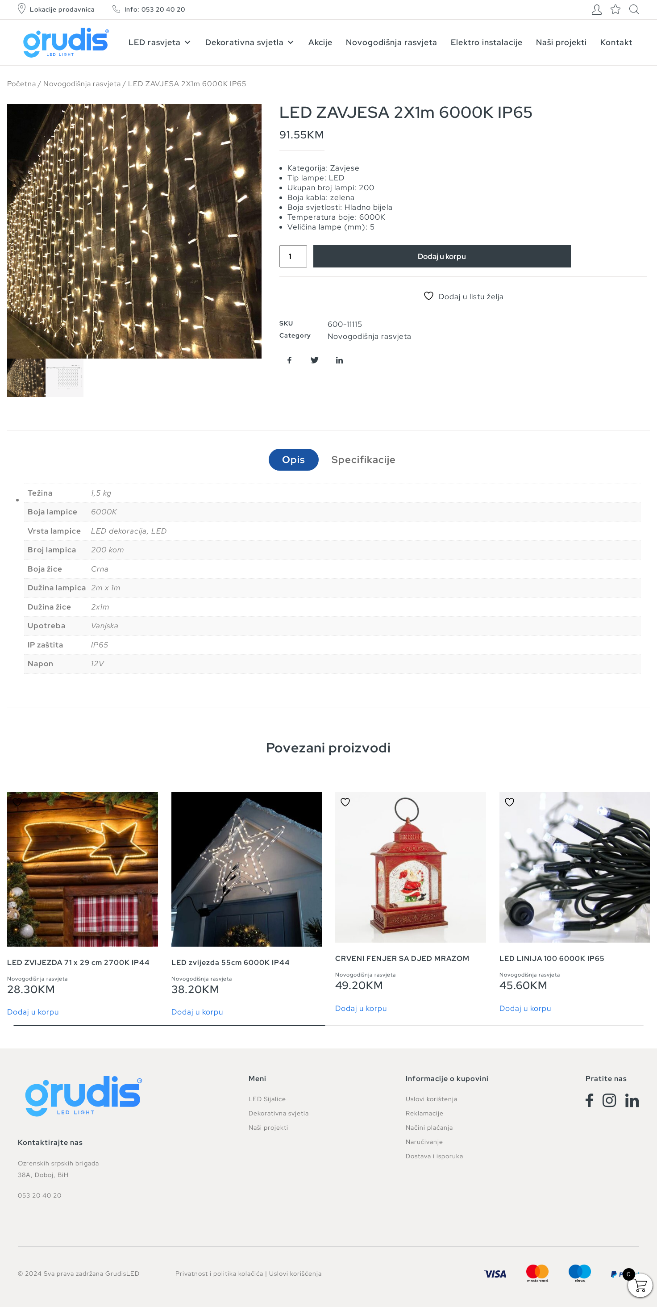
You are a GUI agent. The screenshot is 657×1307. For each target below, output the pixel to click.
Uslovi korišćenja (295, 1273)
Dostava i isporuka (434, 1156)
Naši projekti (561, 42)
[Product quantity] (293, 256)
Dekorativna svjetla (250, 42)
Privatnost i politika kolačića (219, 1273)
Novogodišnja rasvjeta (391, 42)
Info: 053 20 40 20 (155, 9)
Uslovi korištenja (431, 1099)
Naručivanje (424, 1142)
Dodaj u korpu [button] (33, 1012)
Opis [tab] (293, 459)
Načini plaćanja (429, 1127)
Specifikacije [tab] (364, 459)
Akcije (320, 42)
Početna (21, 83)
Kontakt (616, 42)
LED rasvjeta (160, 42)
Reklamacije (425, 1113)
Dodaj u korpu (442, 256)
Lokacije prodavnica (62, 9)
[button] (289, 360)
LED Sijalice (267, 1099)
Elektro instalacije (487, 42)
